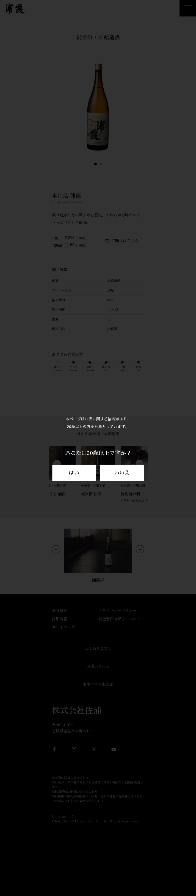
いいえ (122, 472)
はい (74, 472)
